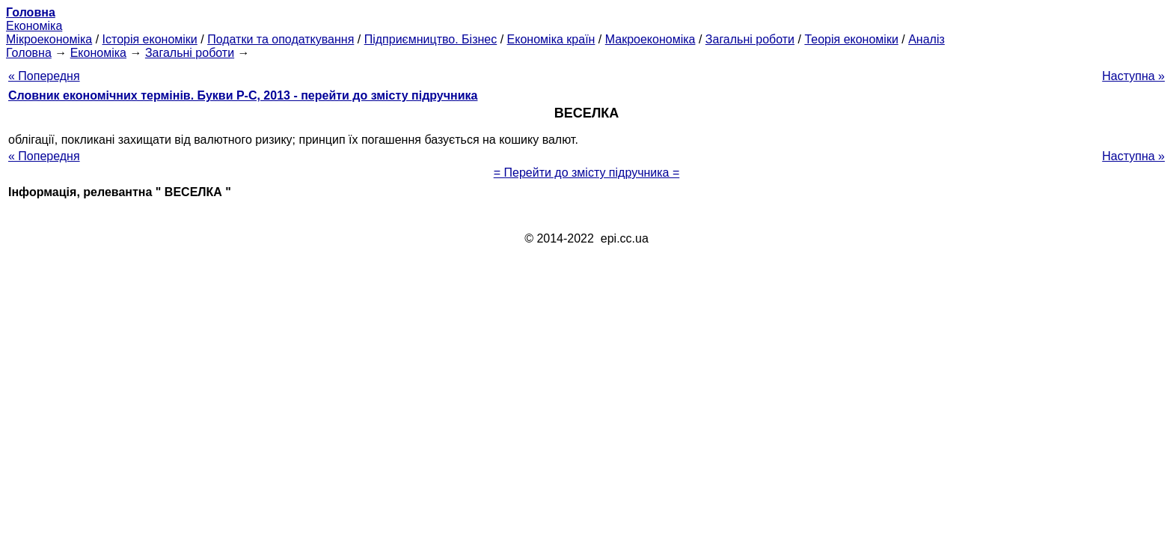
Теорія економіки (851, 39)
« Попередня (44, 76)
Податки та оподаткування (280, 39)
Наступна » (1133, 76)
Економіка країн (551, 39)
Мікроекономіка (49, 39)
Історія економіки (149, 39)
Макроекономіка (650, 39)
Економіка (34, 25)
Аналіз (926, 39)
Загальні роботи (749, 39)
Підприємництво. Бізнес (430, 39)
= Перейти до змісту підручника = (587, 172)
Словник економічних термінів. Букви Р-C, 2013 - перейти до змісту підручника (242, 95)
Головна (29, 52)
